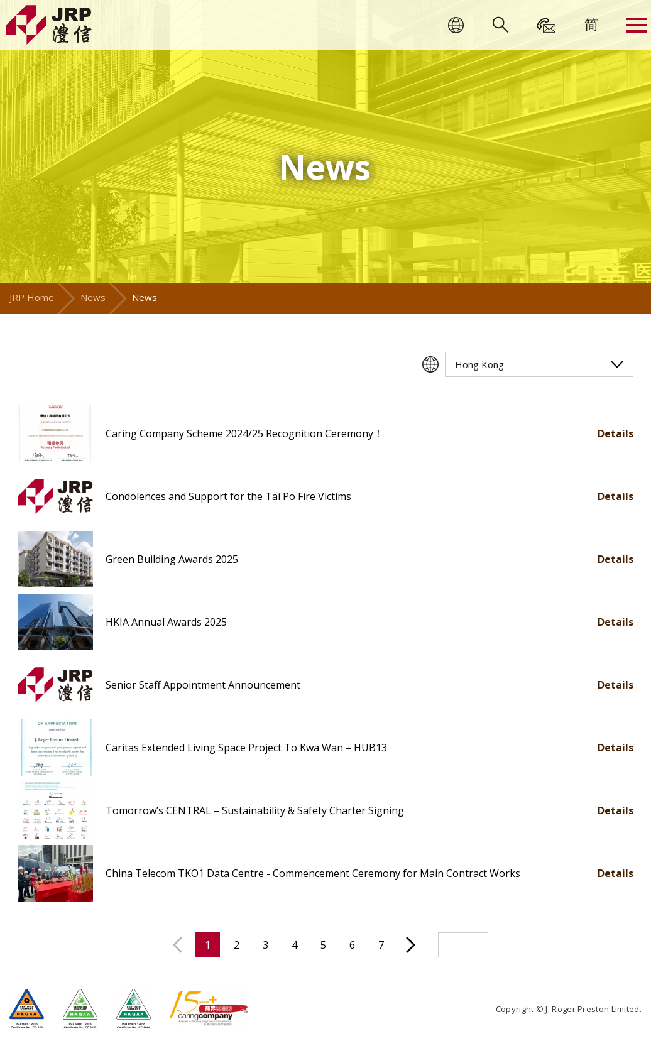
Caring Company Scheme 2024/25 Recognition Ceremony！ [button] (244, 433)
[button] (55, 433)
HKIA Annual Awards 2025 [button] (166, 622)
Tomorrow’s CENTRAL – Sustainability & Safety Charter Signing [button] (255, 810)
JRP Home (31, 297)
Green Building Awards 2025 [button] (172, 559)
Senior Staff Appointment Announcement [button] (203, 685)
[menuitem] (591, 24)
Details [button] (615, 433)
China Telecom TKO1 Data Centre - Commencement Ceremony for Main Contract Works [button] (313, 873)
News (93, 297)
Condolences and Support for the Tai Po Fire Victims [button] (228, 496)
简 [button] (591, 24)
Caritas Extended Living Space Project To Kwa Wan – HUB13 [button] (246, 747)
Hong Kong (479, 364)
